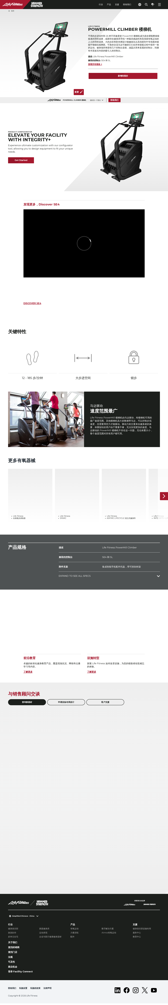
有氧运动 (74, 930)
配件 (72, 938)
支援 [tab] (117, 4)
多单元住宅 (13, 938)
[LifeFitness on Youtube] (154, 992)
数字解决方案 (108, 930)
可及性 (11, 963)
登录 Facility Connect (20, 973)
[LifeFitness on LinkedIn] (117, 992)
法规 (10, 958)
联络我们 (127, 4)
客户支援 (105, 704)
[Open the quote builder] (152, 4)
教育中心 (137, 938)
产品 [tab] (109, 4)
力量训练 (74, 934)
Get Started (21, 160)
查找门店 (12, 953)
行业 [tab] (101, 4)
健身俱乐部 (13, 930)
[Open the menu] (159, 4)
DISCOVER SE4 (32, 303)
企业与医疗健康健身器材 (50, 938)
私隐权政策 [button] (35, 990)
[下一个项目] (164, 498)
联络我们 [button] (12, 990)
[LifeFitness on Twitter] (145, 992)
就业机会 (12, 968)
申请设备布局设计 (66, 704)
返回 (11, 11)
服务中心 (137, 934)
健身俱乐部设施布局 (142, 930)
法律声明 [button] (47, 990)
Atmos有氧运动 (109, 934)
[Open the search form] (146, 4)
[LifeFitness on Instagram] (136, 992)
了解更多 (28, 673)
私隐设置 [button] (23, 990)
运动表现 (43, 934)
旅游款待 (12, 934)
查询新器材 (27, 704)
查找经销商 (13, 949)
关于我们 (12, 944)
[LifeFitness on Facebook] (127, 992)
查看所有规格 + (95, 65)
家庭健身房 (44, 930)
